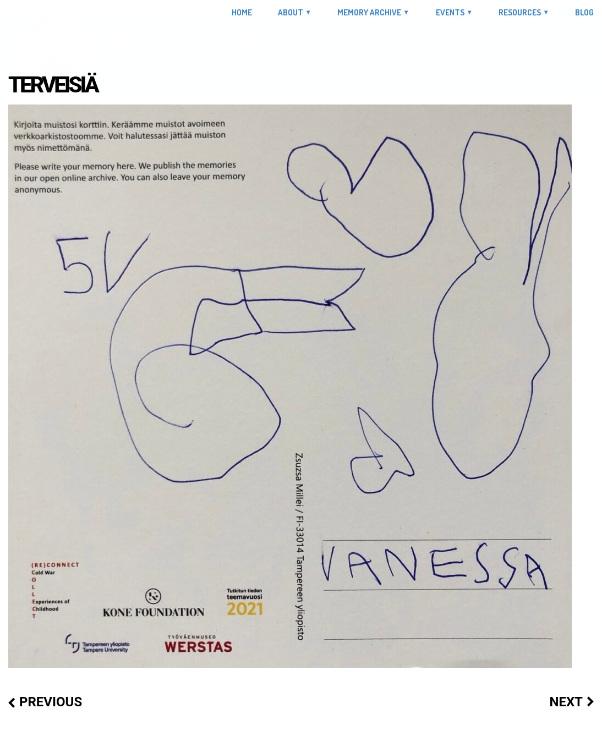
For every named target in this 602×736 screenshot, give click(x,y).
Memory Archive (369, 12)
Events (450, 12)
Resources (520, 12)
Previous (50, 701)
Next (566, 701)
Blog (584, 13)
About (290, 12)
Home (242, 13)
